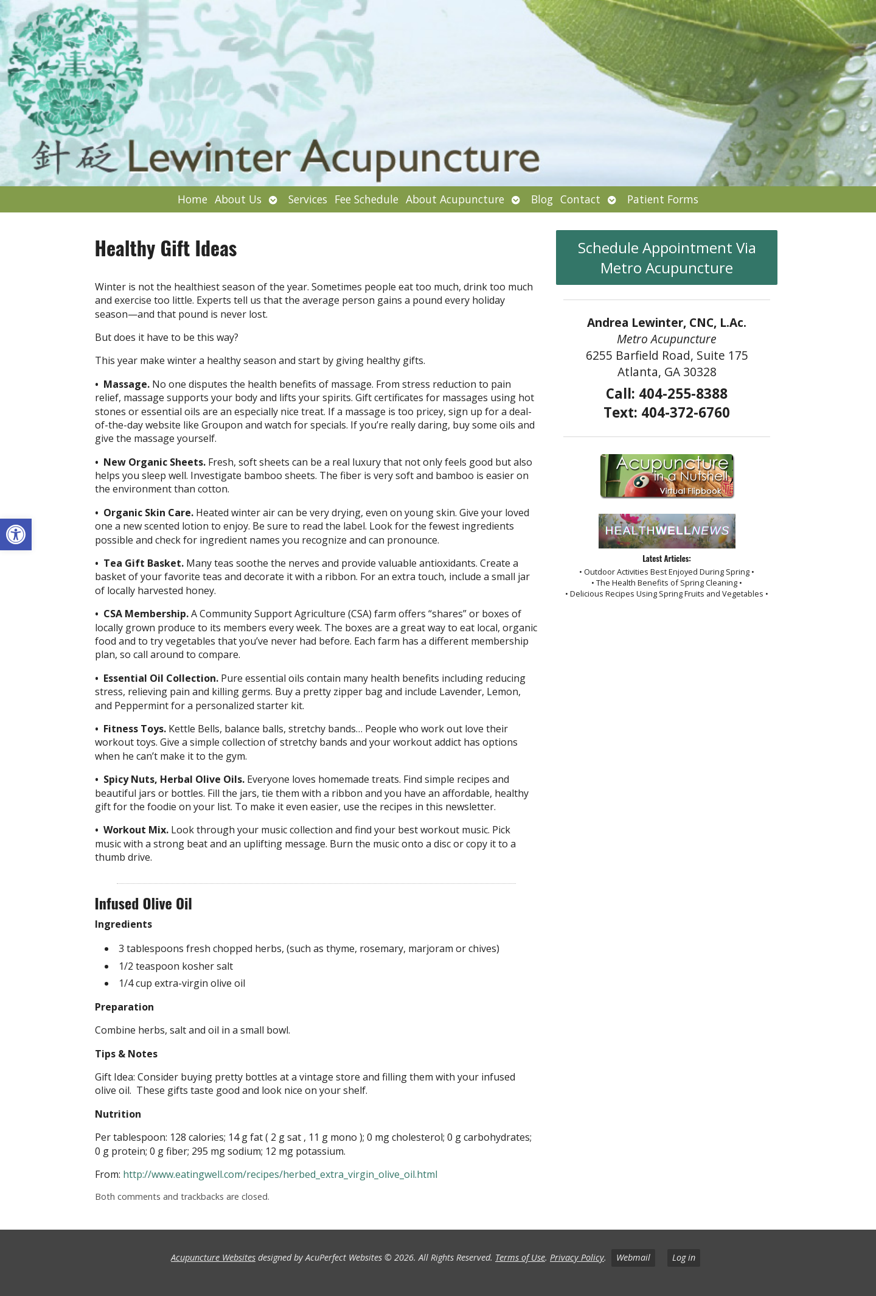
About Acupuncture (455, 199)
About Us (238, 199)
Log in (683, 1257)
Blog (542, 199)
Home (192, 199)
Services (307, 199)
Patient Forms (662, 199)
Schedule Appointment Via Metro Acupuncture (667, 257)
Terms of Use (520, 1257)
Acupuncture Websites (213, 1257)
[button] (16, 534)
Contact (580, 199)
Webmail (633, 1257)
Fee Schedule (366, 199)
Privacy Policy (577, 1257)
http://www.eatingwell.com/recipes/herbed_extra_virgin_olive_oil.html (280, 1174)
